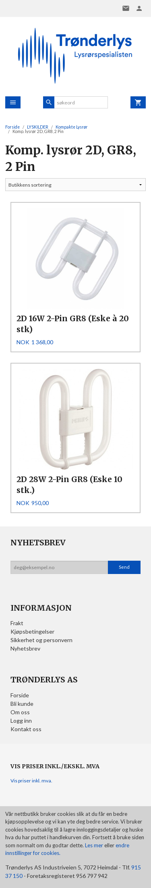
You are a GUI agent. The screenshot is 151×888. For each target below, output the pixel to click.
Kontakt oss (25, 729)
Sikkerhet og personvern (41, 639)
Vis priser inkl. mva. (31, 781)
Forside (12, 127)
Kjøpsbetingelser (32, 631)
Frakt (16, 623)
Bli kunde (21, 703)
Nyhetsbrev (25, 648)
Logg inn (21, 720)
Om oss (20, 712)
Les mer (94, 845)
